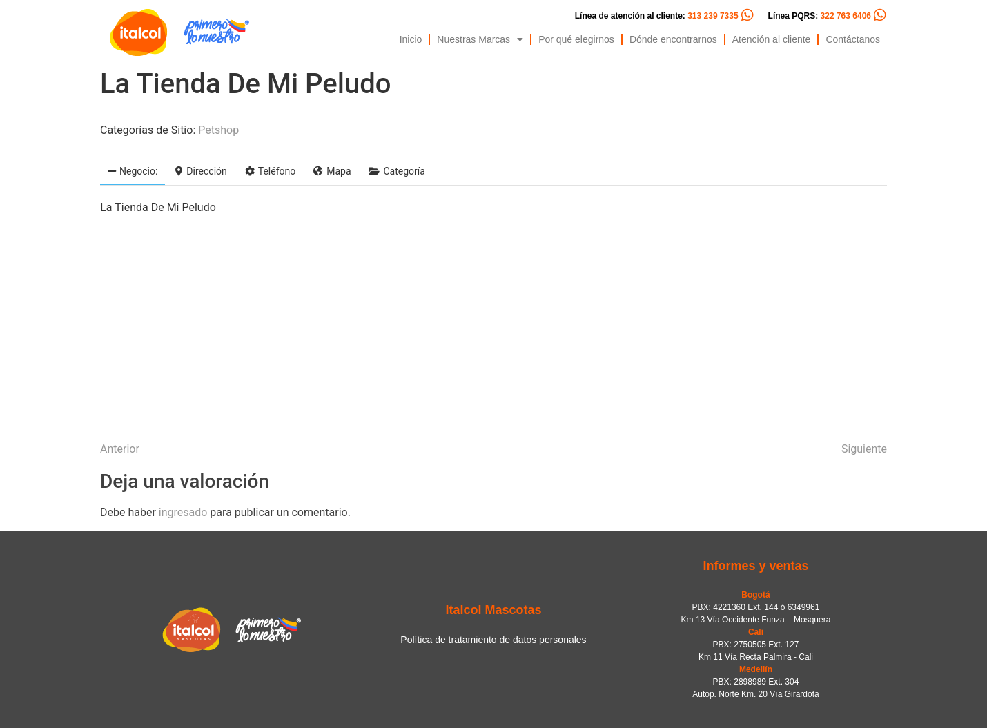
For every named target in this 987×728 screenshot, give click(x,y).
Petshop (218, 130)
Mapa (332, 171)
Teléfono (270, 171)
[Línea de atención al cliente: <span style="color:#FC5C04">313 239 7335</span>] (747, 15)
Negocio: (132, 171)
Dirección (200, 171)
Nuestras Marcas (480, 39)
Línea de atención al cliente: (657, 16)
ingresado (183, 512)
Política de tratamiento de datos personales (493, 639)
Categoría (396, 171)
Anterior (119, 448)
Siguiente (864, 448)
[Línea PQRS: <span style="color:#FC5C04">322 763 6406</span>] (880, 15)
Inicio (411, 39)
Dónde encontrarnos (673, 39)
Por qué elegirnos (576, 39)
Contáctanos (852, 39)
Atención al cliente (771, 39)
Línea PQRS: (819, 16)
